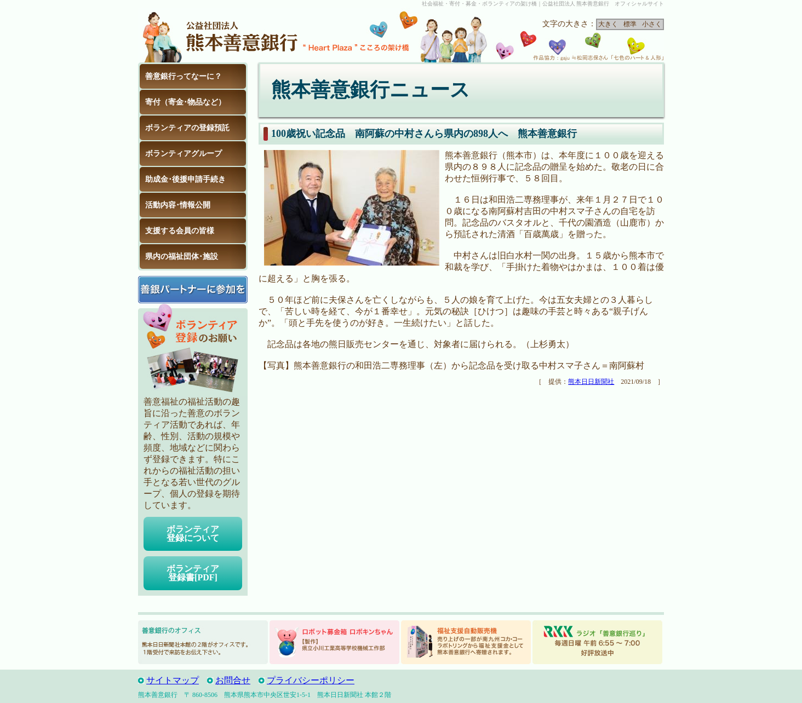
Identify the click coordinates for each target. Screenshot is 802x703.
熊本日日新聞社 (591, 381)
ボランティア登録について (193, 534)
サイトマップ (172, 680)
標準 (630, 24)
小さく (652, 24)
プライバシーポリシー (310, 680)
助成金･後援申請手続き (185, 179)
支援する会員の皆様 (179, 231)
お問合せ (232, 680)
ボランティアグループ (183, 153)
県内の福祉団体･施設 (181, 256)
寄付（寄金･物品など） (185, 102)
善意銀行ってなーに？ (183, 76)
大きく (608, 24)
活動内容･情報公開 (177, 205)
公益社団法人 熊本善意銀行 (220, 35)
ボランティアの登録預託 (187, 128)
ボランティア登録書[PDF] (193, 573)
